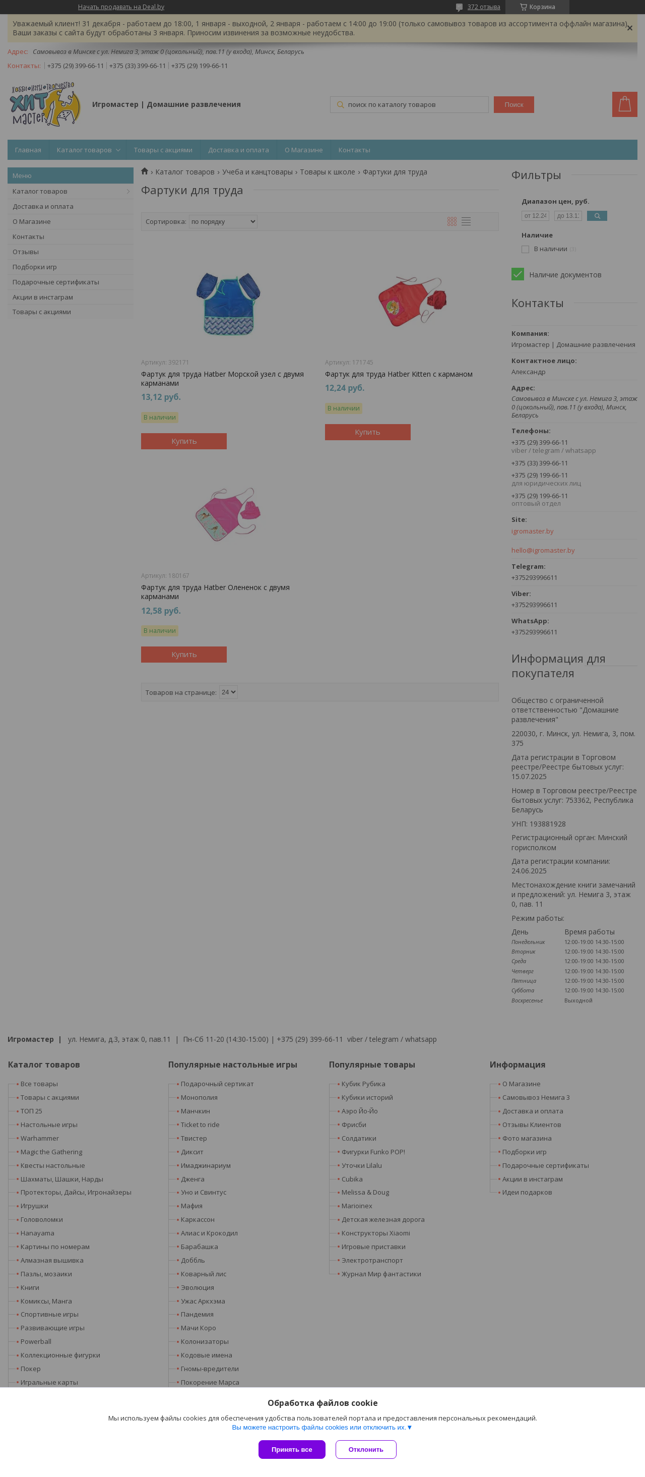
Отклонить (366, 1449)
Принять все (292, 1449)
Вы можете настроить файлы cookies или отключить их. (319, 1427)
